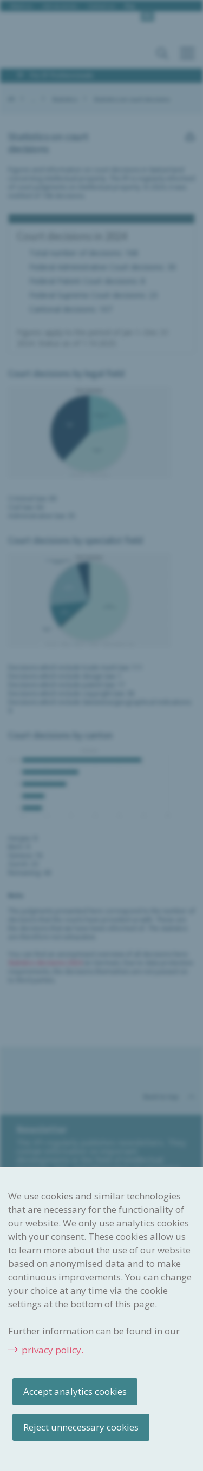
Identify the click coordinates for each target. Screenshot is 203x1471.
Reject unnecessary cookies (81, 1427)
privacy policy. (52, 1350)
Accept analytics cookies (75, 1391)
